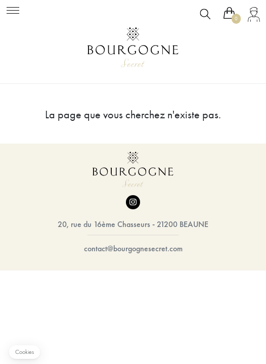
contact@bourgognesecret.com (133, 248)
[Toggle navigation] (13, 9)
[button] (24, 352)
